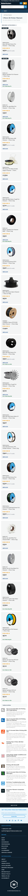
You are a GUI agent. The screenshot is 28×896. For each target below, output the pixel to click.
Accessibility (5, 878)
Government (5, 850)
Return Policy (5, 871)
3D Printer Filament (8, 15)
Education (4, 846)
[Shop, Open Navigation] (4, 11)
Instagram (12, 820)
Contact (4, 861)
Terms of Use (5, 876)
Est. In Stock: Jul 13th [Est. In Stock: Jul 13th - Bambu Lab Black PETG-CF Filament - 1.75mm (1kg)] (7, 700)
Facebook (6, 820)
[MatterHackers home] (14, 884)
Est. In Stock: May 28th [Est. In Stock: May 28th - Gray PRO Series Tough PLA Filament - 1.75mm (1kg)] (7, 396)
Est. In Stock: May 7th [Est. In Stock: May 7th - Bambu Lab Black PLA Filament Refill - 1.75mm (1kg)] (7, 241)
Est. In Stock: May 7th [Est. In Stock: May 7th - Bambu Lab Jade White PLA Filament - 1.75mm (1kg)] (7, 118)
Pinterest (18, 820)
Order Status (5, 863)
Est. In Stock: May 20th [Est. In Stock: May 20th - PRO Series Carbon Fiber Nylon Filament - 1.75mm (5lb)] (7, 609)
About (3, 859)
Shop (3, 837)
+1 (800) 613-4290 (6, 828)
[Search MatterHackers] (25, 6)
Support (4, 848)
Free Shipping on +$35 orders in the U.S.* (10, 0)
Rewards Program (7, 867)
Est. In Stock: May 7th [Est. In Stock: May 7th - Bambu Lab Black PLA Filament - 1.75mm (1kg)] (7, 86)
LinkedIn (15, 820)
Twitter (9, 820)
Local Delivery (6, 865)
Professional (5, 844)
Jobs (2, 869)
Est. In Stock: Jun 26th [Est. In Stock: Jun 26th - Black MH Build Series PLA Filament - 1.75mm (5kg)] (7, 364)
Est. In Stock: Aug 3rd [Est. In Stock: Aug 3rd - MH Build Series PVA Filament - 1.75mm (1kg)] (7, 639)
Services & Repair (6, 852)
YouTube (21, 820)
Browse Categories (9, 25)
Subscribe (14, 816)
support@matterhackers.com (11, 831)
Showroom (5, 842)
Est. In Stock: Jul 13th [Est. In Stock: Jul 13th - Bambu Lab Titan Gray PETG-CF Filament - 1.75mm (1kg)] (7, 670)
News (3, 840)
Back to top (14, 805)
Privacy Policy (5, 874)
